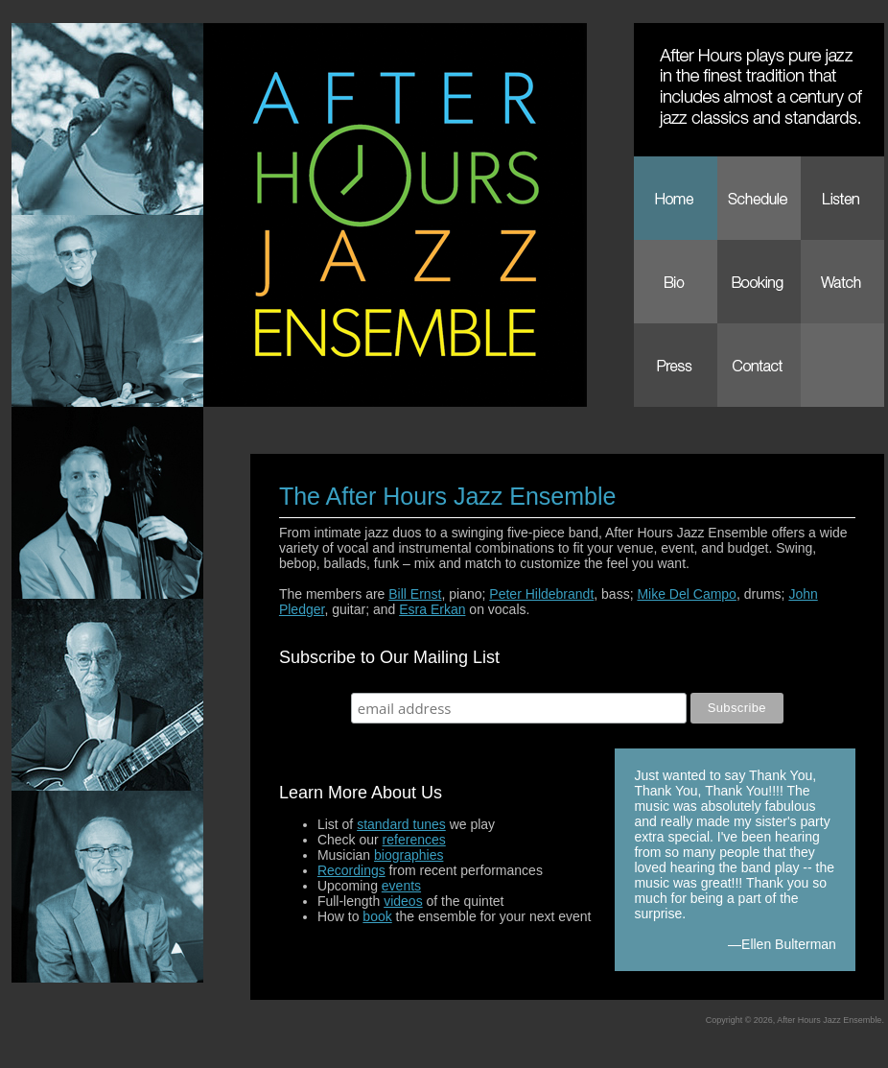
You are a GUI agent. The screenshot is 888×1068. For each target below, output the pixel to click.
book (376, 916)
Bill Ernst (414, 594)
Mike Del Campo (686, 594)
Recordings (351, 870)
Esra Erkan (432, 609)
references (414, 839)
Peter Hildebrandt (541, 594)
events (401, 885)
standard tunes (401, 824)
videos (403, 901)
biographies (408, 855)
